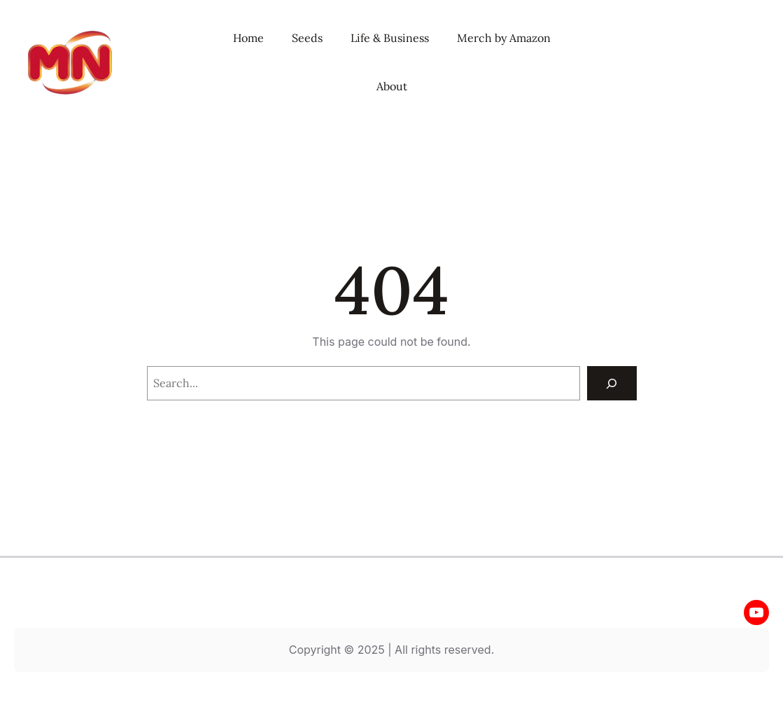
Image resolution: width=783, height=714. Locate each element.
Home (248, 38)
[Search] (612, 383)
